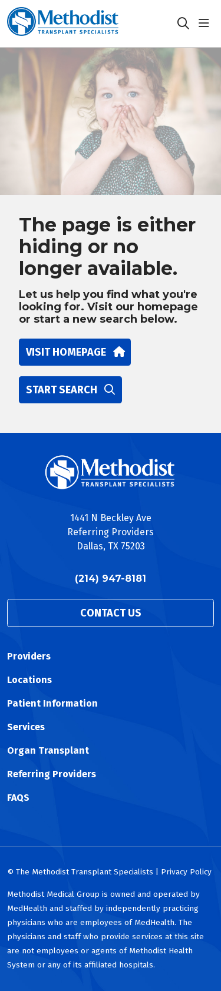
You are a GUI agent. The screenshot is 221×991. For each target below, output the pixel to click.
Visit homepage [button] (75, 352)
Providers (29, 656)
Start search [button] (70, 389)
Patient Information (52, 703)
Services (26, 727)
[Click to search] (183, 23)
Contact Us (110, 612)
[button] (206, 23)
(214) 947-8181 (110, 578)
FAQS (18, 797)
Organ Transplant (48, 750)
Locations (29, 679)
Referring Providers (51, 774)
